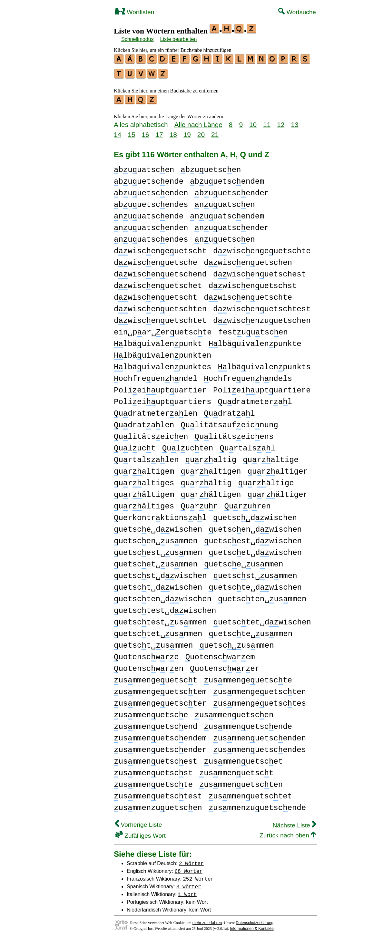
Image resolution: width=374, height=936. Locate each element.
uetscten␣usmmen (262, 596)
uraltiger (278, 468)
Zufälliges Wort (140, 832)
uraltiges (144, 480)
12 (280, 121)
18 (173, 131)
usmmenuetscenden (259, 735)
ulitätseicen (151, 434)
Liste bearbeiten (178, 39)
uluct (135, 445)
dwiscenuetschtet (160, 318)
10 (253, 121)
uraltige (271, 457)
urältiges (144, 503)
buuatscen (144, 167)
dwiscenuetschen (248, 260)
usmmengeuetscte (248, 677)
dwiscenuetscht (155, 294)
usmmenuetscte (153, 782)
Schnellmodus (137, 39)
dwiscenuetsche (155, 260)
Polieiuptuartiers (162, 399)
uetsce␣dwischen (158, 526)
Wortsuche (297, 12)
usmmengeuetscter (160, 700)
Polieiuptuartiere (261, 387)
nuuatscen (224, 202)
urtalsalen (146, 457)
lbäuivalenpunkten (162, 352)
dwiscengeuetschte (261, 248)
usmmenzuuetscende (257, 805)
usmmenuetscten (241, 782)
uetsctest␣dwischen (165, 608)
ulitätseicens (233, 434)
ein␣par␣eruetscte (163, 329)
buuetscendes (151, 202)
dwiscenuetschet (158, 283)
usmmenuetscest (155, 758)
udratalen (144, 422)
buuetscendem (227, 178)
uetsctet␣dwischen (262, 619)
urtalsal (247, 445)
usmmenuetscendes (259, 747)
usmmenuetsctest (158, 793)
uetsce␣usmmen (243, 561)
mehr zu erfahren (207, 920)
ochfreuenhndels (248, 376)
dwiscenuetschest (259, 271)
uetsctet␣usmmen (158, 631)
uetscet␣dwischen (255, 550)
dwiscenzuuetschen (261, 318)
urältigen (211, 492)
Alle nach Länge (198, 121)
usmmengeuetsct (155, 677)
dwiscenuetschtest (261, 306)
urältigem (144, 492)
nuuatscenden (151, 225)
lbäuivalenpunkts (264, 364)
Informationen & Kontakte (251, 925)
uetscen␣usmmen (156, 538)
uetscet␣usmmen (156, 561)
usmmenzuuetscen (158, 805)
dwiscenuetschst (253, 283)
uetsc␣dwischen (255, 515)
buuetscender (231, 190)
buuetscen (211, 167)
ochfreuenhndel (155, 376)
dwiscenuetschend (160, 271)
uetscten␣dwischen (163, 596)
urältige (266, 480)
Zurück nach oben (288, 832)
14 (117, 131)
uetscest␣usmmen (158, 550)
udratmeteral (255, 399)
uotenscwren (148, 666)
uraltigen (211, 468)
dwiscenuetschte (248, 294)
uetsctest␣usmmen (160, 619)
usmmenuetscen (233, 712)
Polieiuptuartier (160, 387)
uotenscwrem (220, 654)
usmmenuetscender (160, 747)
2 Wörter (191, 860)
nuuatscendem (227, 213)
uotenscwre (146, 654)
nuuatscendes (151, 236)
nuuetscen (224, 236)
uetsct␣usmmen (153, 642)
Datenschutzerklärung (254, 920)
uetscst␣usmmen (255, 573)
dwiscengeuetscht (160, 248)
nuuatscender (231, 225)
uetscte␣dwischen (255, 584)
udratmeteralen (155, 410)
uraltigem (144, 468)
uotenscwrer (225, 666)
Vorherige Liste (138, 821)
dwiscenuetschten (160, 306)
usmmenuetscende (248, 724)
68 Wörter (188, 868)
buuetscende (148, 178)
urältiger (278, 492)
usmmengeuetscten (259, 689)
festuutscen (253, 329)
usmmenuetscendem (160, 735)
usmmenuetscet (243, 758)
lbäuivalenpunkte (255, 341)
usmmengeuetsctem (160, 689)
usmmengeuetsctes (259, 700)
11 (267, 121)
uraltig (210, 457)
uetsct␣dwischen (158, 584)
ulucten (187, 445)
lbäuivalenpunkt (158, 341)
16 (145, 131)
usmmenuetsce (151, 712)
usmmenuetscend (155, 724)
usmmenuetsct (236, 770)
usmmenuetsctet (250, 793)
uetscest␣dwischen (253, 538)
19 (187, 131)
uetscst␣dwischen (160, 573)
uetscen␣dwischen (255, 526)
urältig (206, 480)
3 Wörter (188, 883)
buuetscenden (151, 190)
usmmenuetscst (153, 770)
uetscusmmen (236, 642)
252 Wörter (198, 875)
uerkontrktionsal (160, 515)
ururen (247, 503)
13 (294, 121)
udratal (229, 410)
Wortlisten (134, 12)
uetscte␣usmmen (250, 631)
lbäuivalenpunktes (162, 364)
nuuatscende (148, 213)
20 (201, 131)
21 (215, 131)
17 (159, 131)
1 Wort (187, 891)
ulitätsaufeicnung (229, 422)
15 (131, 131)
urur (199, 503)
